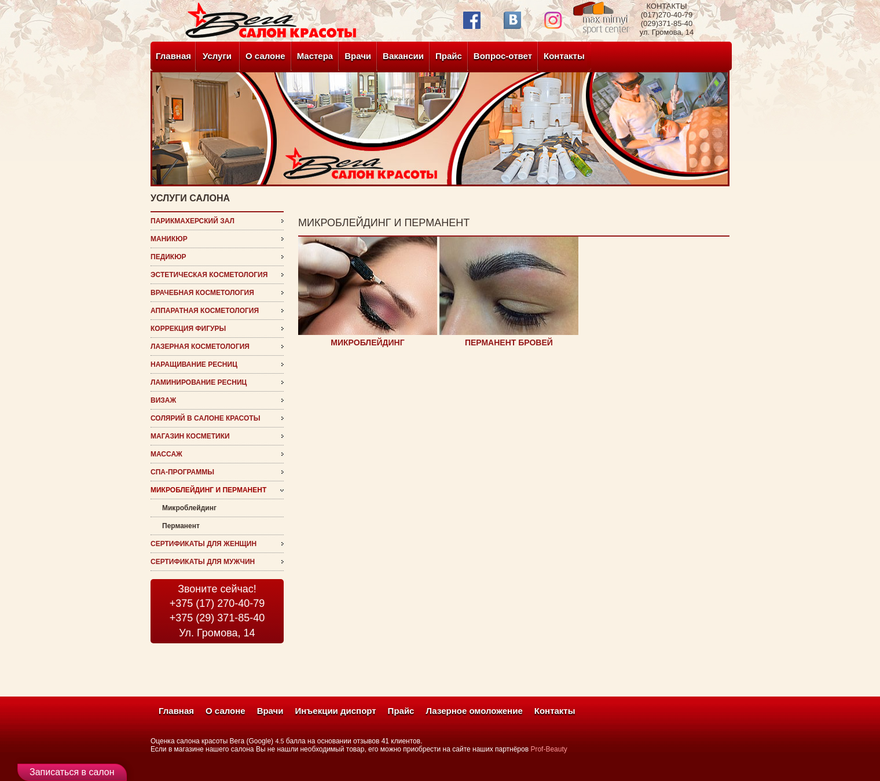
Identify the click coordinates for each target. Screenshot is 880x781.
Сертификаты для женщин (203, 544)
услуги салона (190, 198)
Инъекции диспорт (335, 711)
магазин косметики (190, 436)
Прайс (448, 56)
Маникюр (169, 239)
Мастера (315, 56)
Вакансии (403, 56)
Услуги (217, 56)
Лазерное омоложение (474, 711)
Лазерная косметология (200, 346)
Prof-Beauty (548, 749)
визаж (163, 400)
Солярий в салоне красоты (205, 418)
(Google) (259, 741)
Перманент (181, 526)
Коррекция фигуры (188, 329)
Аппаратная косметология (205, 311)
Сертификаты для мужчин (203, 562)
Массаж (166, 454)
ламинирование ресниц (199, 382)
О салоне (265, 56)
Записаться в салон (72, 772)
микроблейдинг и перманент (208, 490)
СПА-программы (182, 472)
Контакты (564, 56)
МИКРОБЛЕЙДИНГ (367, 342)
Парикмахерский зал (192, 221)
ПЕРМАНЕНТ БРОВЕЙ (509, 342)
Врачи (357, 56)
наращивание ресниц (194, 364)
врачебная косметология (202, 293)
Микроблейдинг (189, 508)
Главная (173, 56)
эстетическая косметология (209, 275)
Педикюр (168, 257)
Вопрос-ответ (503, 56)
